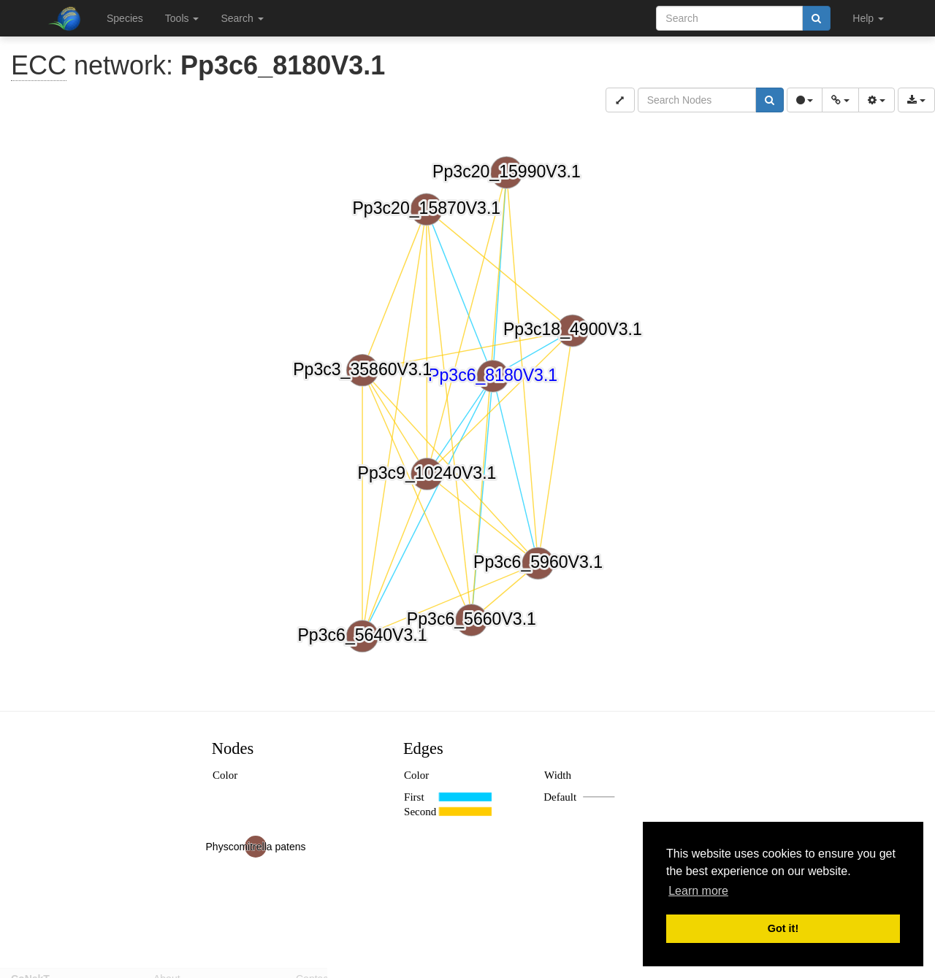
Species (125, 18)
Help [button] (868, 18)
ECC (38, 65)
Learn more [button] (698, 891)
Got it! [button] (783, 928)
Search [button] (242, 18)
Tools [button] (182, 18)
